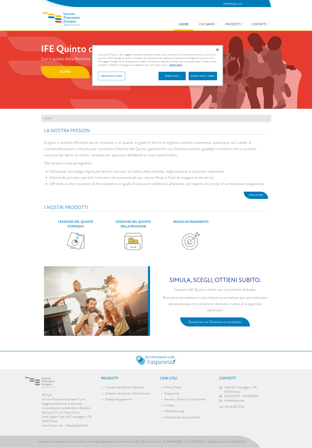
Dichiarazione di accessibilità (182, 417)
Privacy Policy (172, 387)
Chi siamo (207, 24)
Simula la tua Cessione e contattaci (215, 322)
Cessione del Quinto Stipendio (124, 387)
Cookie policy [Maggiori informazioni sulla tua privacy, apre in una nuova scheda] (175, 65)
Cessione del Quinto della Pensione (127, 393)
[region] (157, 65)
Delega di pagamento (191, 222)
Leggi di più (256, 195)
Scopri (65, 72)
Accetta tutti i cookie (203, 75)
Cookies (169, 405)
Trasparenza (172, 393)
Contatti (258, 24)
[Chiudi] (217, 49)
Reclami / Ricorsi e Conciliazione (184, 399)
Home (184, 24)
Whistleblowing (174, 411)
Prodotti (233, 24)
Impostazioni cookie (111, 75)
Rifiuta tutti (172, 75)
